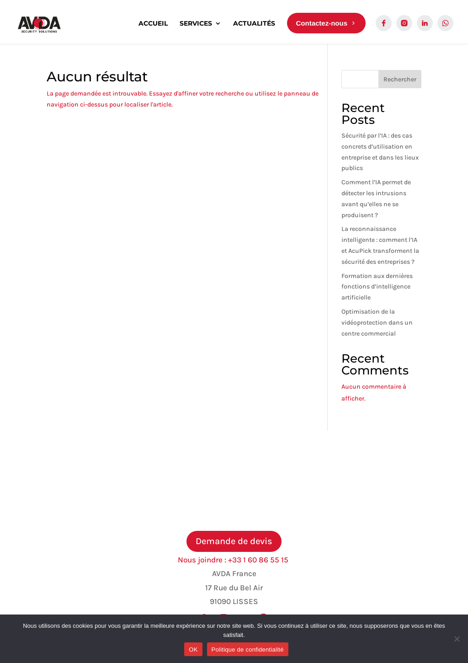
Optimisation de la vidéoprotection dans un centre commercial (377, 322)
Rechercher (399, 79)
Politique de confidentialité (248, 649)
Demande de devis (234, 541)
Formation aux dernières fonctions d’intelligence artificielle (377, 287)
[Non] (456, 638)
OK (193, 649)
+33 (259, 559)
